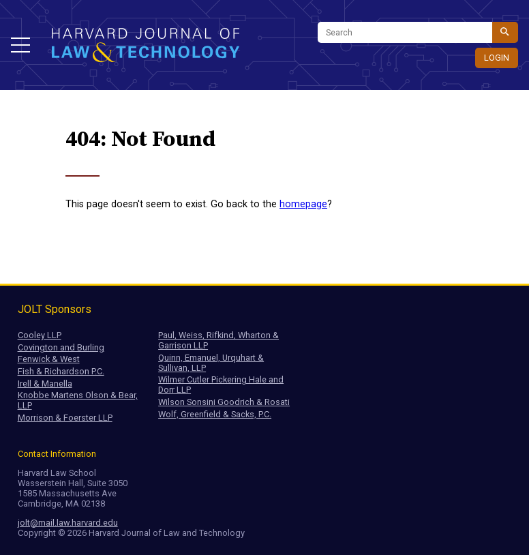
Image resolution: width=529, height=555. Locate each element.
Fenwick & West (49, 359)
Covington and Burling (61, 347)
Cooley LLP (39, 335)
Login (496, 57)
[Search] (405, 32)
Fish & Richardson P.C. (61, 371)
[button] (20, 45)
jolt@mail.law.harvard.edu (68, 523)
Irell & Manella (45, 383)
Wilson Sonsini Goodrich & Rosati (224, 402)
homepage (303, 204)
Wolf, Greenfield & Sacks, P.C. (214, 414)
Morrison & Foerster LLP (65, 417)
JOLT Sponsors (54, 309)
